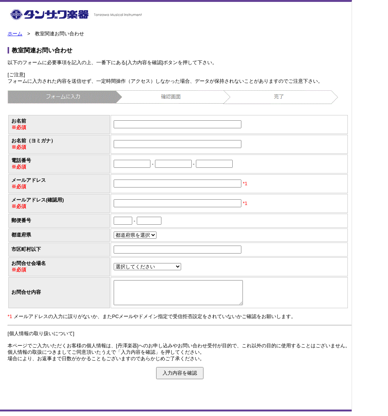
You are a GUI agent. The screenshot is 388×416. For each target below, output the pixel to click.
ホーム (15, 33)
